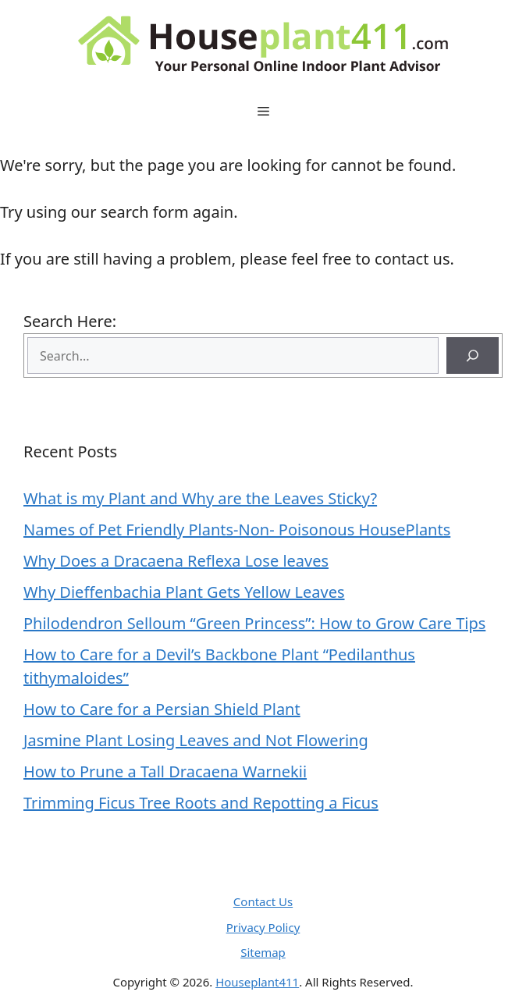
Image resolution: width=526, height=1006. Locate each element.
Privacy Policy (263, 927)
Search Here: (69, 321)
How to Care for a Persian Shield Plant (161, 709)
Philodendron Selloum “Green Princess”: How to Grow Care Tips (254, 623)
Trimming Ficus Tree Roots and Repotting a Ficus (201, 802)
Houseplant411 (257, 982)
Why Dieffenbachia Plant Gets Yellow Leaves (184, 592)
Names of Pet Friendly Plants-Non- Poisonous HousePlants (236, 529)
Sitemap (263, 952)
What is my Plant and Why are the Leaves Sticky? (200, 498)
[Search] (472, 355)
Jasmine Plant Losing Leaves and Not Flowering (195, 740)
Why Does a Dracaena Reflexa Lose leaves (176, 560)
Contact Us (263, 901)
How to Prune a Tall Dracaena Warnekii (165, 771)
